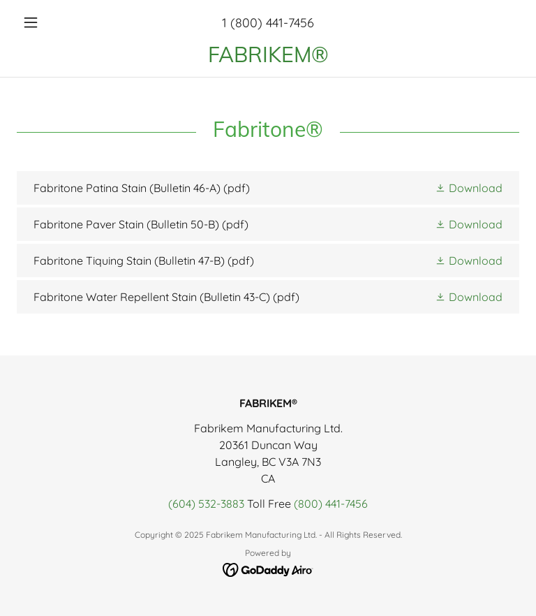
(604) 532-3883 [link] (206, 504)
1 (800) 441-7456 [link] (268, 23)
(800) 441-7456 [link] (331, 504)
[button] (54, 22)
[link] (268, 58)
